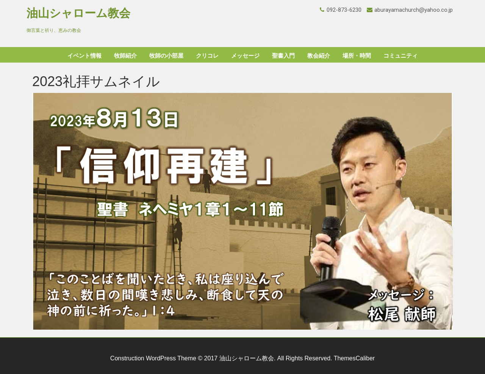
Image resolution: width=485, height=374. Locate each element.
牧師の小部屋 (166, 55)
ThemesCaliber (354, 358)
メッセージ (245, 55)
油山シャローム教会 (78, 13)
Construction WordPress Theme (153, 358)
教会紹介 (318, 55)
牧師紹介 (125, 55)
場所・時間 (357, 55)
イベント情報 (84, 55)
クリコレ (207, 55)
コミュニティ (400, 55)
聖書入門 (283, 55)
